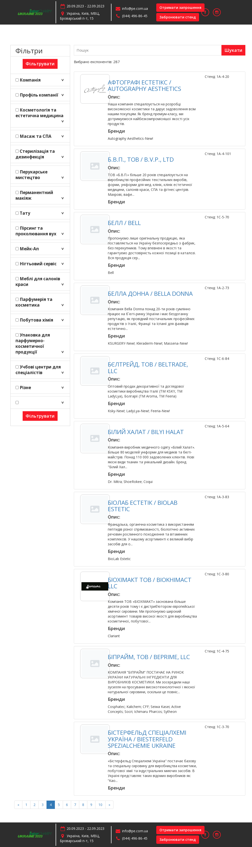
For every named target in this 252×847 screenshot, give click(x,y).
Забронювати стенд (177, 17)
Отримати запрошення (180, 7)
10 (100, 804)
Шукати (233, 50)
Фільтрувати (40, 64)
